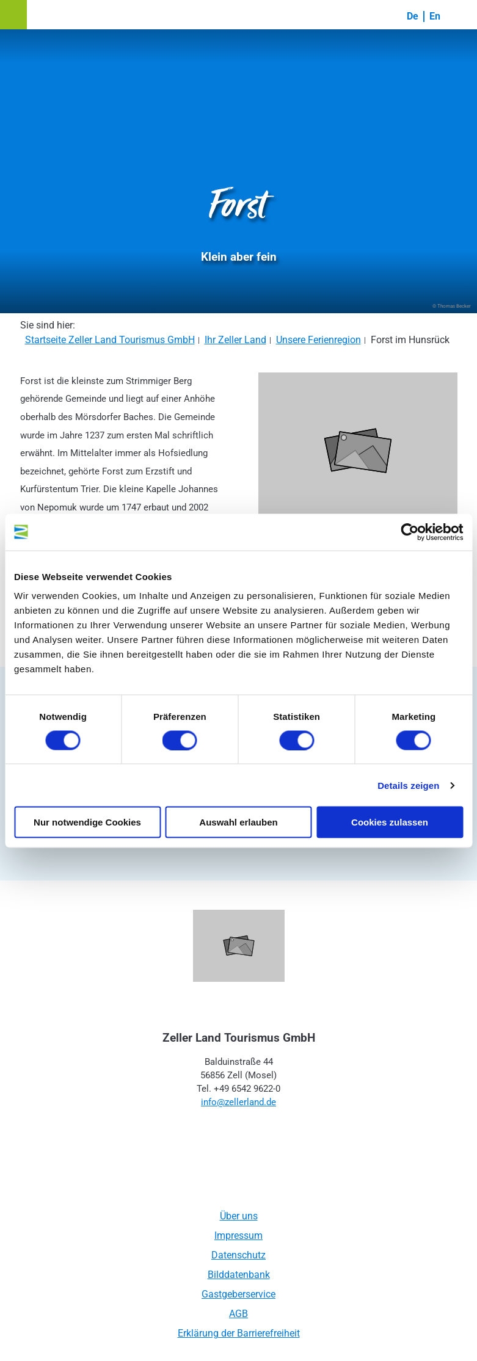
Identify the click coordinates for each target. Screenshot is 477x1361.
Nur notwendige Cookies (87, 822)
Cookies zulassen (389, 822)
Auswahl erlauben (238, 822)
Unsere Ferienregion (318, 340)
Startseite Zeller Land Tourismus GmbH (110, 340)
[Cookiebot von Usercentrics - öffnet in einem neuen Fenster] (409, 532)
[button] (13, 14)
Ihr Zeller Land (235, 340)
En (434, 16)
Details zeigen (408, 785)
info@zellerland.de (238, 1102)
